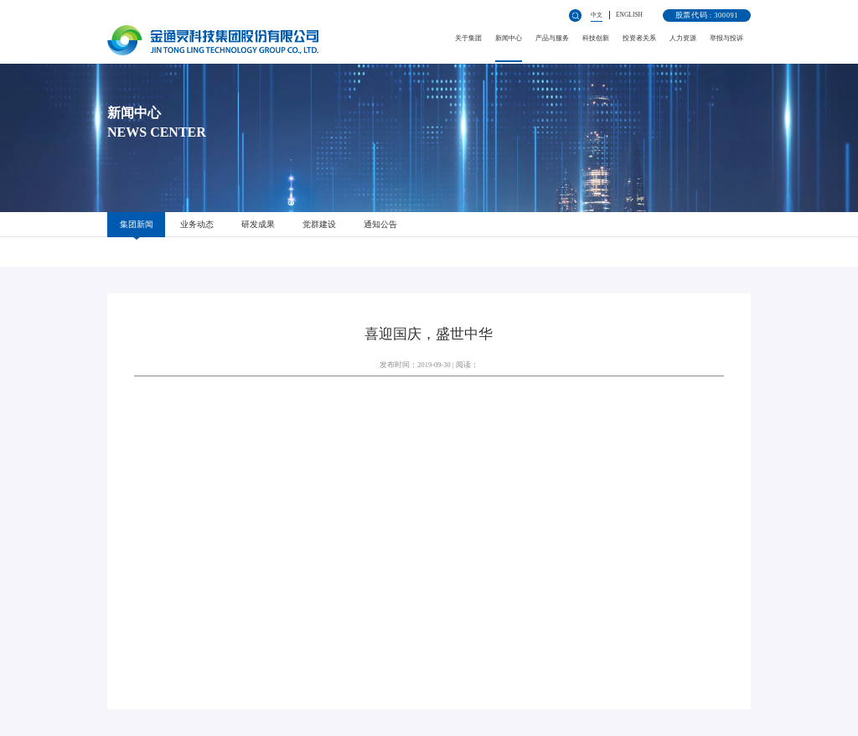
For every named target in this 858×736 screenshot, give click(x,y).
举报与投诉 (726, 38)
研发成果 (258, 224)
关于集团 (468, 38)
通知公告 (380, 224)
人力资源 (682, 38)
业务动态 (197, 224)
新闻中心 (508, 38)
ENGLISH (629, 14)
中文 (596, 14)
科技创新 (595, 38)
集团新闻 (136, 224)
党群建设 (319, 224)
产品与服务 (552, 38)
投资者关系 (639, 38)
